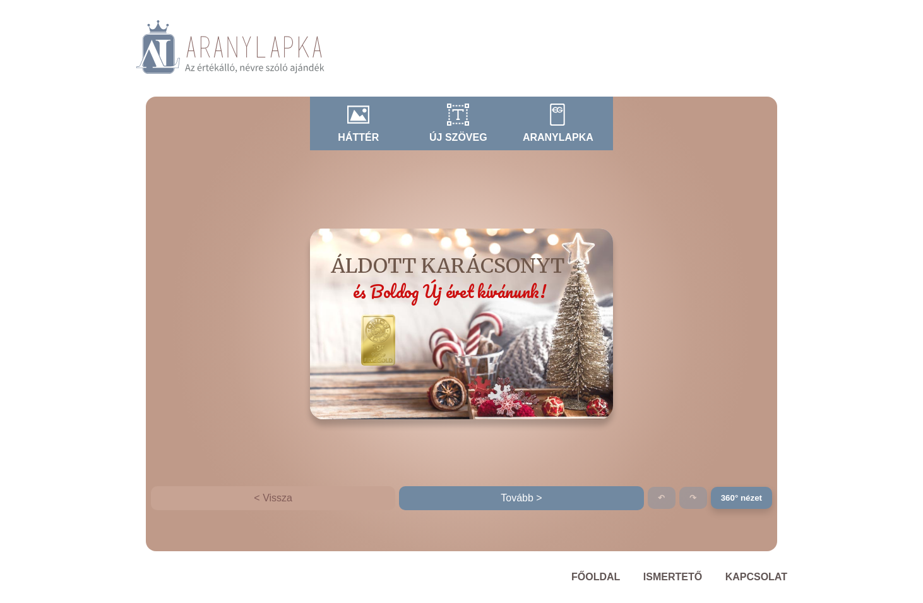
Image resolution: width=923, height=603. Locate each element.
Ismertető (672, 576)
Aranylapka (558, 137)
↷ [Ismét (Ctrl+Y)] (692, 498)
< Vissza (273, 498)
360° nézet (741, 498)
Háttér (358, 137)
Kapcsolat (756, 576)
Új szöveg (458, 137)
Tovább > (521, 498)
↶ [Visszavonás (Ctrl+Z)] (661, 498)
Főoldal (595, 576)
